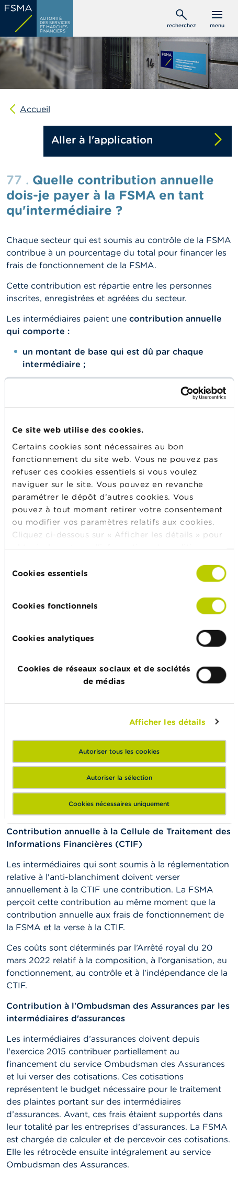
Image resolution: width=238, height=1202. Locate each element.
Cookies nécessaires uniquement (119, 804)
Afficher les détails (167, 721)
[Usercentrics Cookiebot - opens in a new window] (180, 393)
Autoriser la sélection (119, 777)
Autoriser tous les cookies (119, 751)
